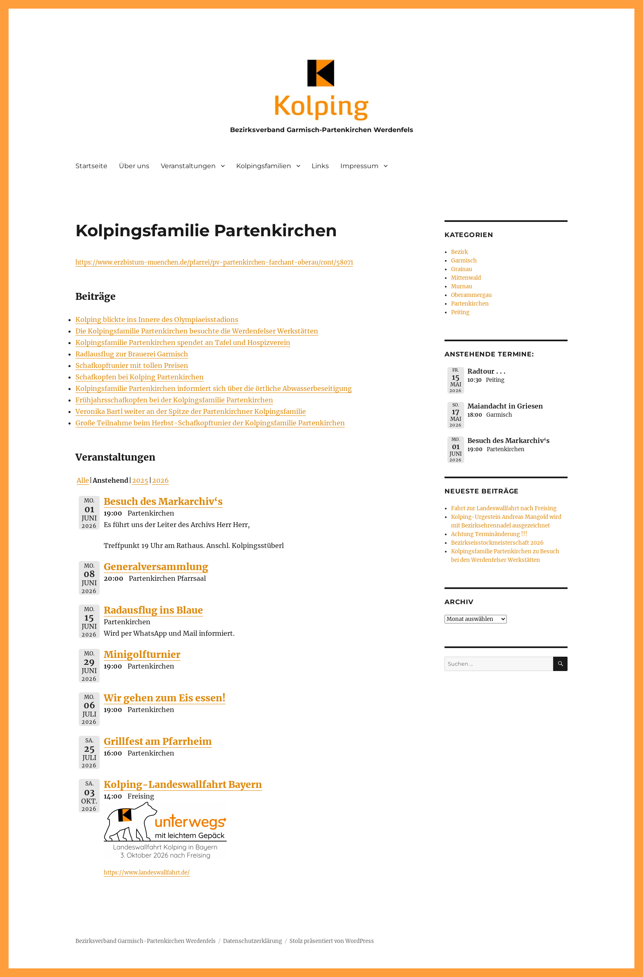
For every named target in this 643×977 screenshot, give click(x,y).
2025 (140, 480)
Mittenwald (466, 277)
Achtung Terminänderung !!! (489, 534)
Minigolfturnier (142, 654)
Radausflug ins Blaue (153, 610)
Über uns (134, 166)
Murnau (461, 286)
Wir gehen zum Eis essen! (165, 698)
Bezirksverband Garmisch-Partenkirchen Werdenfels (321, 130)
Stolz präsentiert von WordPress (332, 941)
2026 (160, 480)
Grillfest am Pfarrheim (158, 741)
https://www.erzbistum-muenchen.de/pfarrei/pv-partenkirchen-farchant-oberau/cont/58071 (214, 262)
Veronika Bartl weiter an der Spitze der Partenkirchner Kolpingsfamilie (190, 411)
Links (320, 166)
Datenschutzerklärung (252, 941)
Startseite (91, 166)
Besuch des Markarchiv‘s (163, 501)
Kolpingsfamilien (263, 166)
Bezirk (459, 252)
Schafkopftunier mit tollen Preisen (131, 365)
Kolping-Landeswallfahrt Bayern (183, 784)
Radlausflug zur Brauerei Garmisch (131, 354)
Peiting (460, 312)
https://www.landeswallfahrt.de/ (147, 872)
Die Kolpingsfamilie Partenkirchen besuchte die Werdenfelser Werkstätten (196, 331)
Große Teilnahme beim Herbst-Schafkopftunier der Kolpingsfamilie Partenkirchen (210, 423)
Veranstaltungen (188, 166)
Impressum (359, 166)
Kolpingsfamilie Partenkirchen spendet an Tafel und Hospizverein (182, 342)
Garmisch (464, 260)
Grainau (461, 269)
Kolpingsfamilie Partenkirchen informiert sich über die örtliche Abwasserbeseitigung (213, 388)
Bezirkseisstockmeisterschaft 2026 (497, 542)
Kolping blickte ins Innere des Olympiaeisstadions (156, 319)
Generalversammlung (156, 567)
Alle (83, 480)
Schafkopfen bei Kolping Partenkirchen (139, 377)
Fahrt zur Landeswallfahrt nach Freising (503, 508)
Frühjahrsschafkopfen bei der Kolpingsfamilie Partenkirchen (174, 400)
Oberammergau (471, 295)
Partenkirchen (470, 303)
